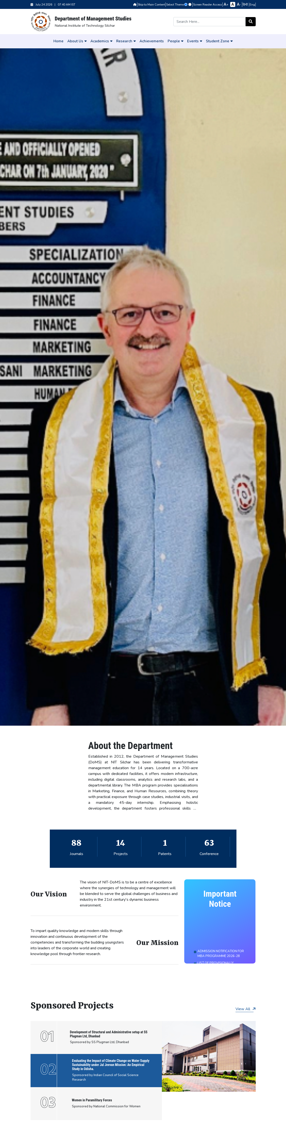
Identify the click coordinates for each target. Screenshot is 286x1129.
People (175, 41)
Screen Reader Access (207, 4)
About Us (77, 41)
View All (245, 1009)
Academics (101, 41)
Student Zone (219, 41)
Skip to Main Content (151, 4)
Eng (252, 4)
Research (126, 41)
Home (58, 41)
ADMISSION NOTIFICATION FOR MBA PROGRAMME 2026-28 (220, 959)
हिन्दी (245, 4)
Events (194, 41)
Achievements (152, 41)
